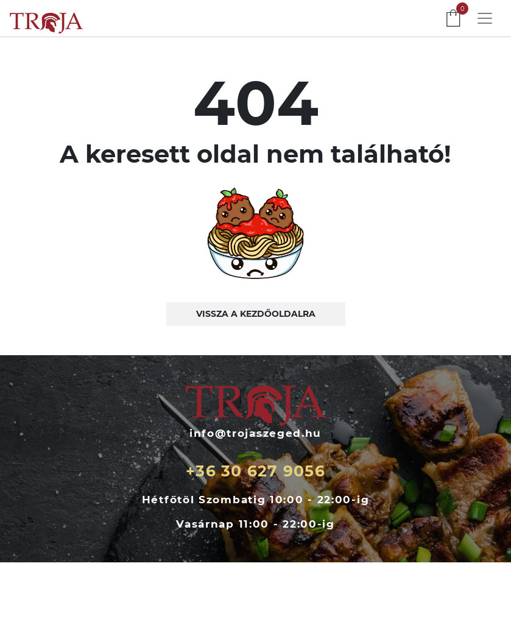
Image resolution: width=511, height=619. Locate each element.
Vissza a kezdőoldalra (255, 313)
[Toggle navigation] (484, 18)
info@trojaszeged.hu (255, 433)
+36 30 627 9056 (255, 471)
